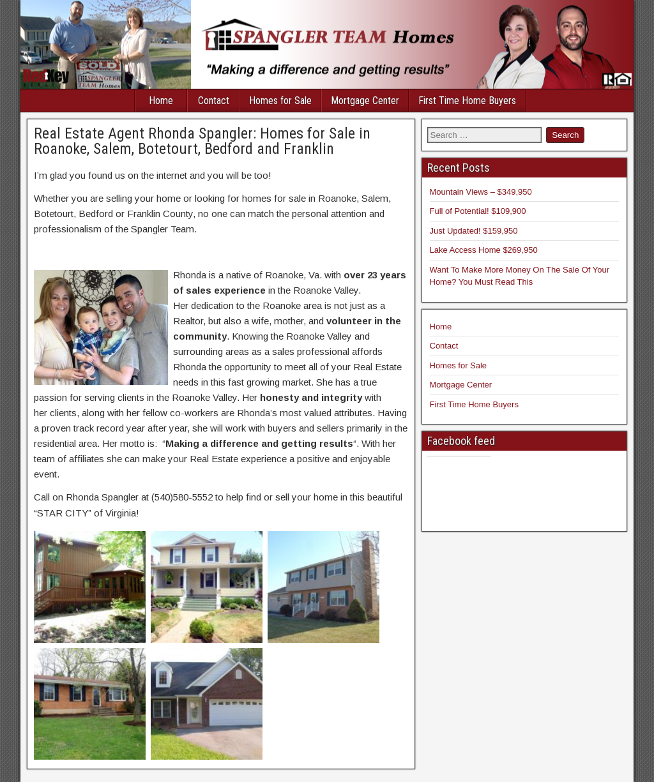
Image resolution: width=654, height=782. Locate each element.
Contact (213, 100)
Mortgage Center (365, 100)
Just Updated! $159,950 (474, 231)
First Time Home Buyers (467, 100)
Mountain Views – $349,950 (481, 192)
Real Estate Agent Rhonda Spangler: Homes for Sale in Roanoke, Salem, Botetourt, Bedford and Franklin (202, 141)
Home (161, 100)
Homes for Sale (280, 100)
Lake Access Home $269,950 (484, 250)
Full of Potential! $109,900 (478, 211)
